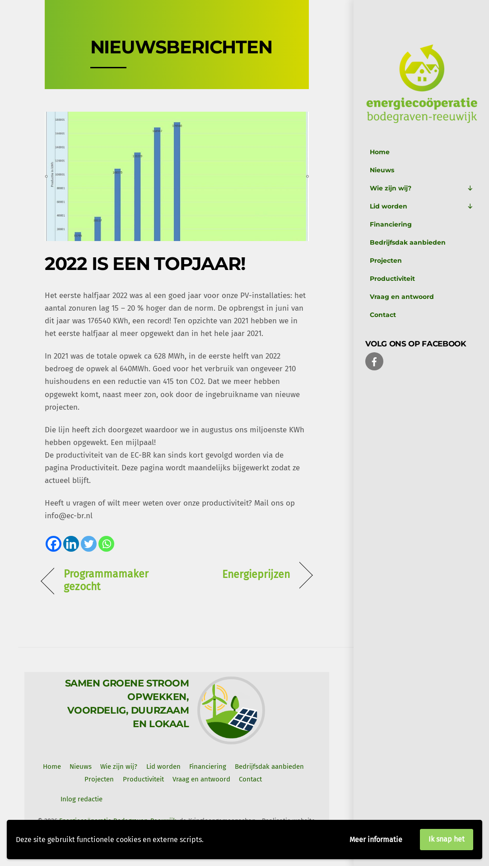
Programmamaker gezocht (106, 580)
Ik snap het (446, 839)
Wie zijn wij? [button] (118, 766)
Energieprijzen (256, 574)
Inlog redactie (81, 799)
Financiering (391, 224)
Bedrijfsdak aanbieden (408, 242)
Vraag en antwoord (402, 297)
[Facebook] (53, 544)
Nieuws (382, 170)
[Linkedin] (71, 544)
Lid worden (421, 206)
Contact (383, 315)
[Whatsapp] (106, 544)
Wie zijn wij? (421, 188)
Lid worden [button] (163, 766)
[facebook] (374, 360)
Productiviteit (392, 278)
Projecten (386, 260)
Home (380, 152)
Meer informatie (375, 839)
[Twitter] (89, 544)
